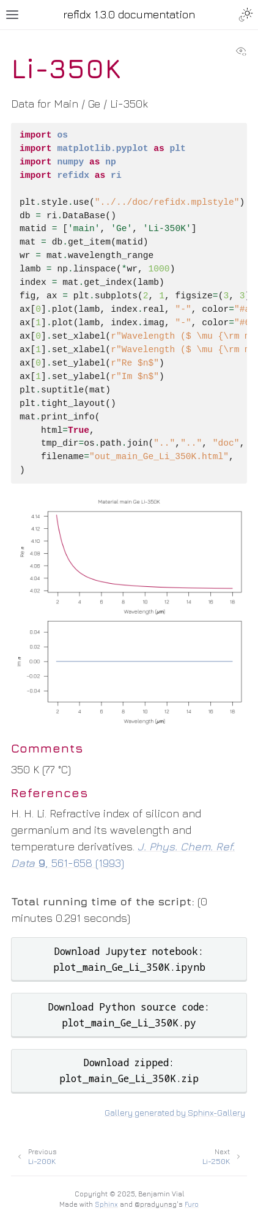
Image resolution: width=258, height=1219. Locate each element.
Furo (192, 1204)
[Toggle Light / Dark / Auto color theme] (245, 14)
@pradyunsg (156, 1204)
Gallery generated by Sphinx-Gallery (175, 1113)
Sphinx (106, 1204)
